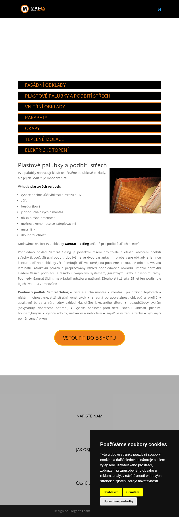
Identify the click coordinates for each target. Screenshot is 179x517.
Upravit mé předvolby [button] (118, 501)
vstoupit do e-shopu (89, 337)
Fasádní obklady (45, 85)
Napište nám (89, 416)
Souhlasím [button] (111, 492)
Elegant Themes (81, 511)
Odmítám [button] (132, 492)
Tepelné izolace (44, 139)
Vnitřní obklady (45, 107)
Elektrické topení (47, 150)
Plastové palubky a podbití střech (67, 96)
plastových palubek (45, 186)
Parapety (36, 117)
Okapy (32, 128)
